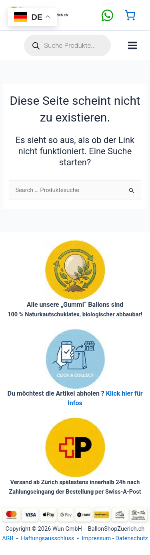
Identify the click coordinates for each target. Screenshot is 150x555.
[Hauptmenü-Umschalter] (132, 45)
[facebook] (107, 15)
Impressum (96, 538)
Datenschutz (132, 538)
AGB (7, 538)
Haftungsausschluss (47, 538)
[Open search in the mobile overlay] (67, 45)
